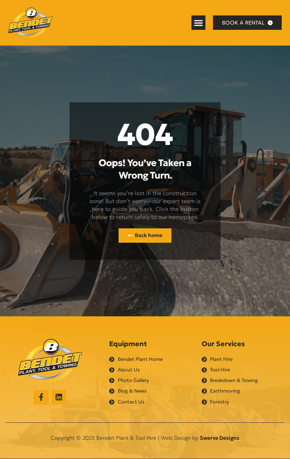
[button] (198, 22)
